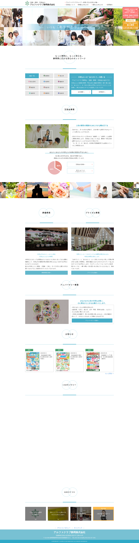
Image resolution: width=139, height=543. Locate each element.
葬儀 (83, 4)
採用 (109, 4)
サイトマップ (78, 528)
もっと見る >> (109, 373)
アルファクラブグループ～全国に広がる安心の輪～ (82, 2)
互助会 (70, 4)
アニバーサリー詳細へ (92, 320)
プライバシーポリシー (63, 528)
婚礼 (98, 4)
